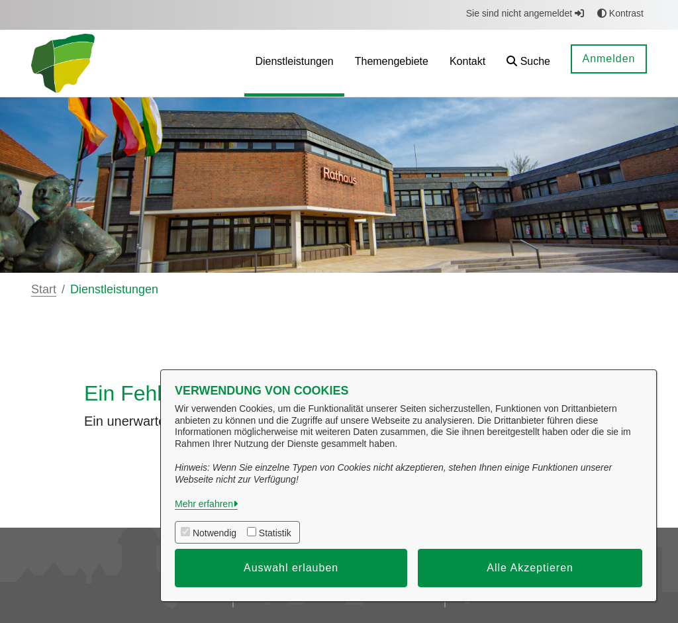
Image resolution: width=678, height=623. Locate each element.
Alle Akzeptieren (530, 567)
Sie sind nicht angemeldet (525, 13)
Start (43, 289)
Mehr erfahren (204, 504)
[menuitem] (294, 63)
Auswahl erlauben (291, 567)
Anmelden (608, 58)
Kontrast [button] (620, 13)
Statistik (275, 533)
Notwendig (214, 533)
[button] (528, 63)
